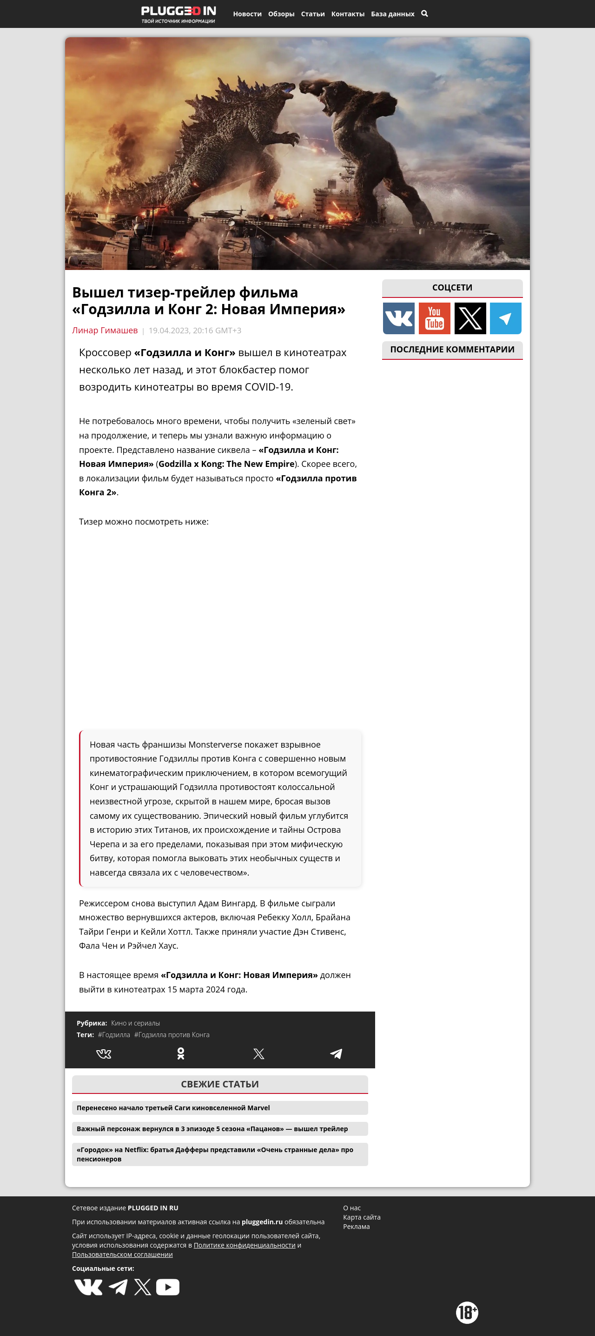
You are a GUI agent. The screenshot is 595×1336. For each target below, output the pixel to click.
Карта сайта (362, 1217)
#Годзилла (115, 1034)
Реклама (356, 1226)
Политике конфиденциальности (245, 1245)
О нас (352, 1207)
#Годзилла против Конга (172, 1034)
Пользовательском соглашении (122, 1254)
